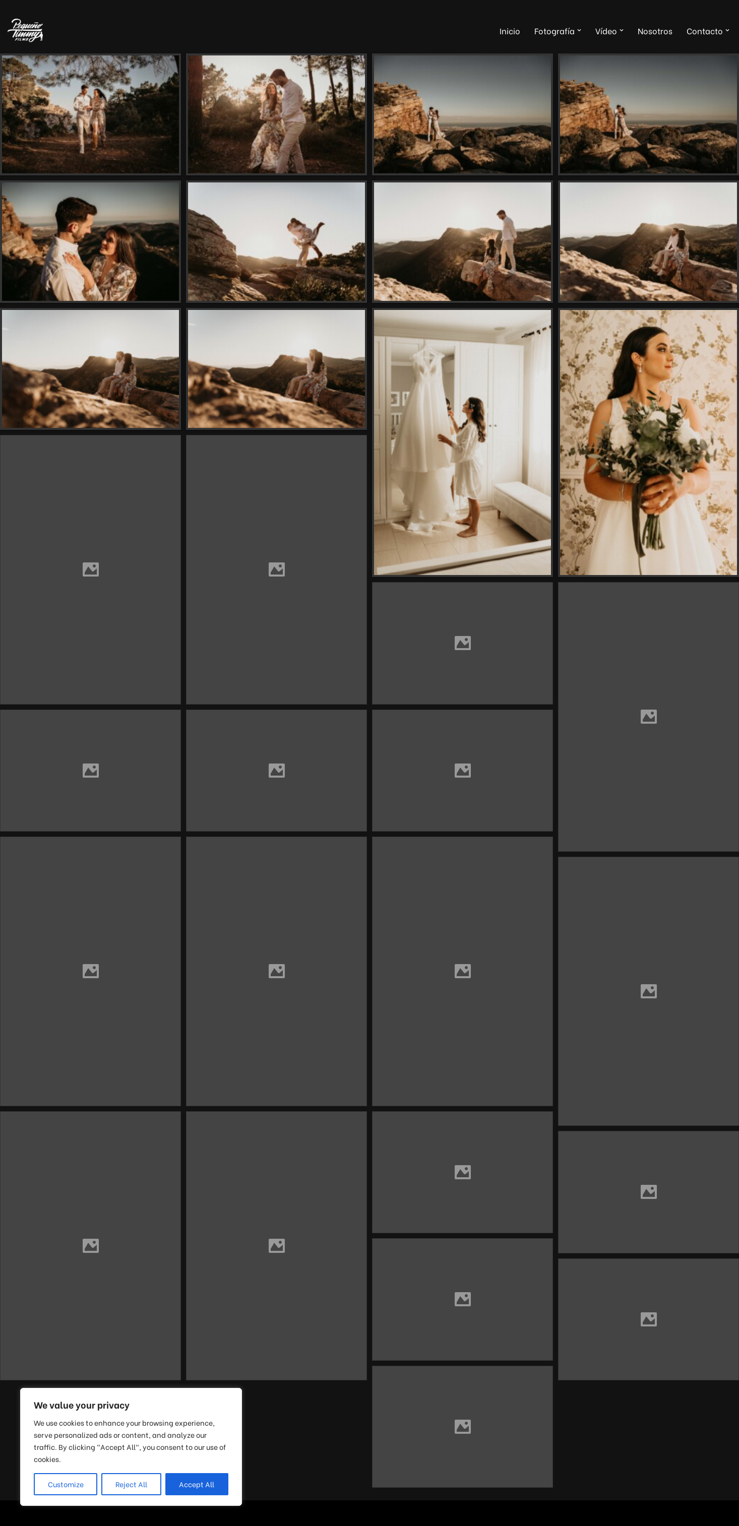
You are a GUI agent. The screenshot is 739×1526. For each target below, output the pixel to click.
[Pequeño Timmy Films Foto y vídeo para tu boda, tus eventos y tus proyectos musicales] (25, 30)
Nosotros (655, 30)
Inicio (510, 30)
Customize (66, 1484)
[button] (579, 30)
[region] (131, 1447)
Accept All (196, 1484)
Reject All (131, 1484)
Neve (17, 1513)
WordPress (129, 1513)
